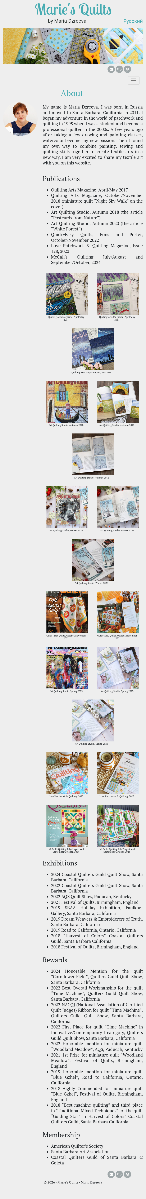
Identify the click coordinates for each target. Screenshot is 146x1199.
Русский (133, 21)
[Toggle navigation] (134, 80)
